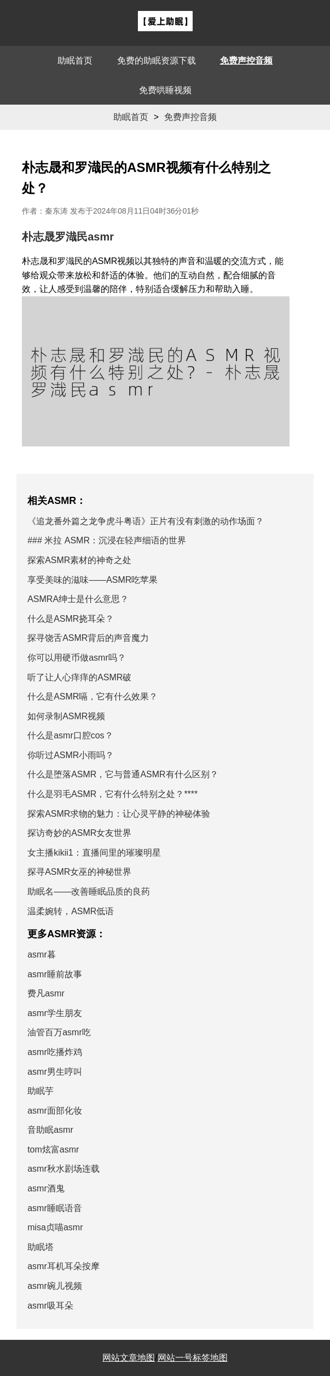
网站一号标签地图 (193, 1357)
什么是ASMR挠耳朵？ (70, 618)
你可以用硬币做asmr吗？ (76, 657)
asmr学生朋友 (54, 1013)
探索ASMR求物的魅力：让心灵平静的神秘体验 (118, 813)
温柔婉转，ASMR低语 (70, 911)
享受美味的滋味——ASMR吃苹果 (92, 579)
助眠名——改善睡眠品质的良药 (88, 891)
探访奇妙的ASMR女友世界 (79, 833)
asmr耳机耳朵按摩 (63, 1266)
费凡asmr (46, 993)
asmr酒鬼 (46, 1188)
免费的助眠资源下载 (156, 60)
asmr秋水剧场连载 (63, 1168)
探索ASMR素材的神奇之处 (79, 560)
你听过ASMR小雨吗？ (70, 755)
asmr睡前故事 (54, 974)
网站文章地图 (128, 1357)
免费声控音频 (246, 60)
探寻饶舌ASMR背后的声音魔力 (88, 638)
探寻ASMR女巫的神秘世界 (79, 871)
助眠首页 (74, 60)
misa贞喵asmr (55, 1227)
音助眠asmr (50, 1129)
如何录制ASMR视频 (66, 716)
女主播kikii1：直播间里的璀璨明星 (94, 852)
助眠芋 (40, 1091)
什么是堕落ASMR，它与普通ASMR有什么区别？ (122, 774)
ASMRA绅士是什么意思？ (78, 599)
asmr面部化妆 (54, 1110)
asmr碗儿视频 (54, 1286)
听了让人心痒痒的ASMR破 (79, 677)
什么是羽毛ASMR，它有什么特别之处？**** (112, 794)
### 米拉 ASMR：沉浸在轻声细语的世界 (106, 540)
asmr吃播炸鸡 (54, 1052)
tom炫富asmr (53, 1149)
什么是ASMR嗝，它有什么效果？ (92, 696)
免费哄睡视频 (165, 90)
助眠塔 (40, 1247)
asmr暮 (41, 954)
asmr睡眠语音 (54, 1208)
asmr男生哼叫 (54, 1071)
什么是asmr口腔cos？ (70, 735)
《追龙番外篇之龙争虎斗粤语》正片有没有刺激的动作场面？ (145, 521)
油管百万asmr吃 (59, 1032)
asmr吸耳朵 (50, 1305)
